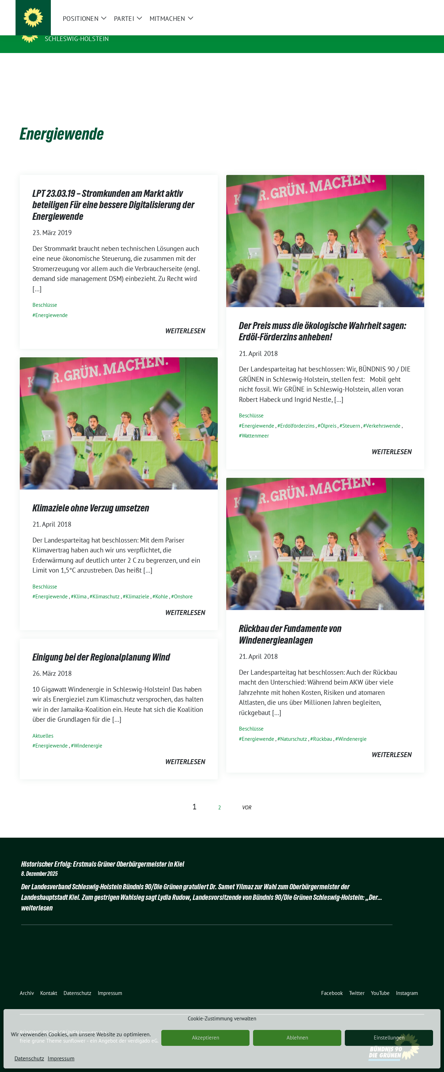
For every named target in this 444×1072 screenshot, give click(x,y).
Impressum (61, 1058)
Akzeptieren (205, 1037)
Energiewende (51, 304)
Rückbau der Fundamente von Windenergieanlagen (290, 623)
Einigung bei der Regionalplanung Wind (101, 646)
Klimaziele (137, 585)
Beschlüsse (44, 294)
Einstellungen (389, 1037)
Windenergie (352, 728)
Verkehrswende (383, 414)
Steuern (351, 414)
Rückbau (322, 728)
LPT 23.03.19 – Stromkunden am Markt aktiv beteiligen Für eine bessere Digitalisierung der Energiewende (113, 194)
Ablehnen (297, 1037)
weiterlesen (185, 320)
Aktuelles (42, 724)
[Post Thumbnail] (325, 229)
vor (247, 796)
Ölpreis (328, 414)
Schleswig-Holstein (77, 39)
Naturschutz (293, 728)
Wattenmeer (255, 424)
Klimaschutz (106, 585)
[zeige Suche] (412, 7)
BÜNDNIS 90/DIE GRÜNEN (88, 28)
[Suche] (401, 7)
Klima (80, 585)
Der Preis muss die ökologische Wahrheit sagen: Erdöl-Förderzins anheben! (322, 320)
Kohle (161, 585)
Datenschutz (29, 1058)
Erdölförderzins (297, 414)
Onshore (183, 585)
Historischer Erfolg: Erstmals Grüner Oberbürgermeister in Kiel (102, 853)
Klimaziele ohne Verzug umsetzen (90, 497)
